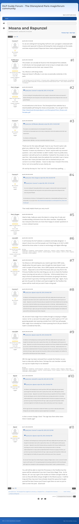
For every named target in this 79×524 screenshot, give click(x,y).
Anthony (68, 491)
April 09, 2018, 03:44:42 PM (27, 260)
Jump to (54, 496)
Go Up (9, 488)
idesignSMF (18, 520)
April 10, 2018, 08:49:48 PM (27, 427)
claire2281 (15, 238)
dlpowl (15, 260)
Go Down (10, 36)
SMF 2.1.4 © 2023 (5, 520)
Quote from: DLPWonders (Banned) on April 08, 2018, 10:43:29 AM (42, 124)
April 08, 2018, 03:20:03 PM (27, 87)
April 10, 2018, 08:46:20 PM (27, 375)
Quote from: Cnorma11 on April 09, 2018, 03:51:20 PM (39, 430)
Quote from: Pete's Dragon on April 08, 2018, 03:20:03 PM (40, 178)
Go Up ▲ (75, 521)
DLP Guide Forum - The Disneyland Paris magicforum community (33, 7)
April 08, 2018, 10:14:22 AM (27, 41)
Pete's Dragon (15, 87)
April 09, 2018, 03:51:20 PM (27, 289)
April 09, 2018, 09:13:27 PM (27, 331)
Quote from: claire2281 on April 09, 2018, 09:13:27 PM (39, 379)
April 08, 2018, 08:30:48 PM (27, 120)
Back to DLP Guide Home (69, 15)
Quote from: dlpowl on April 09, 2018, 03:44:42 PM (38, 292)
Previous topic (65, 32)
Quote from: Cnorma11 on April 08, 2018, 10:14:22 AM (39, 90)
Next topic (72, 32)
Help (64, 521)
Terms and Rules (69, 521)
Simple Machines (12, 520)
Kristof (65, 491)
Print (74, 36)
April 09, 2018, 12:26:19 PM (27, 238)
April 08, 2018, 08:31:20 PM (27, 174)
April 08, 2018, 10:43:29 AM (27, 59)
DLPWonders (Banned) (15, 60)
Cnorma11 (15, 41)
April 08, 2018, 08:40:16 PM (27, 214)
